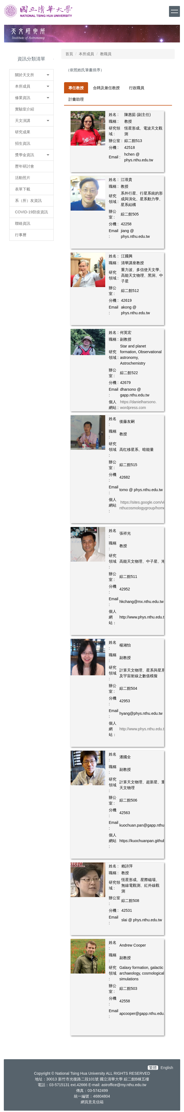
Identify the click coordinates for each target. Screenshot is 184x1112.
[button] (31, 75)
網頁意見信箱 (92, 1102)
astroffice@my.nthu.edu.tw (123, 1085)
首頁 (69, 54)
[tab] (76, 88)
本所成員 (86, 54)
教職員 (105, 54)
